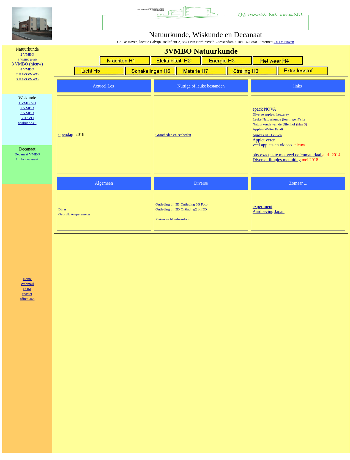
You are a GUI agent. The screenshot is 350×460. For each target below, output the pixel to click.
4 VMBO (27, 69)
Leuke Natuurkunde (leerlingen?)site (279, 119)
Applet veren (264, 140)
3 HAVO (27, 118)
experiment (262, 206)
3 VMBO (27, 113)
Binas (62, 209)
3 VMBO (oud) (27, 59)
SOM (27, 289)
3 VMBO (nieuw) (27, 64)
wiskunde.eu (27, 123)
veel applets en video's (272, 145)
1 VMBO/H (27, 103)
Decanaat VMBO (27, 154)
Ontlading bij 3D (167, 209)
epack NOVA (264, 109)
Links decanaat (27, 159)
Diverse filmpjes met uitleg (277, 159)
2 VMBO (27, 54)
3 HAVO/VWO (27, 79)
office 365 (27, 299)
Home (27, 279)
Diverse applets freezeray (271, 114)
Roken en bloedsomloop (172, 219)
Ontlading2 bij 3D (194, 209)
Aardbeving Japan (269, 211)
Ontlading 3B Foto (194, 204)
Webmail (27, 284)
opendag (65, 134)
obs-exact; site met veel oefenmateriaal (287, 154)
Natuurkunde (262, 124)
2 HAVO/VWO (27, 74)
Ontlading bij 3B (167, 204)
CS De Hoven (284, 42)
